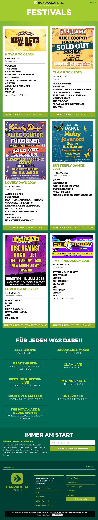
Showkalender (72, 482)
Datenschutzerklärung (44, 505)
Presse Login (82, 499)
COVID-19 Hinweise (43, 488)
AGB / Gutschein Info (43, 501)
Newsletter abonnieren (73, 449)
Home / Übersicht (74, 478)
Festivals (70, 495)
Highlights (71, 491)
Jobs (37, 492)
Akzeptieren (57, 514)
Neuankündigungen (74, 487)
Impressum (40, 497)
